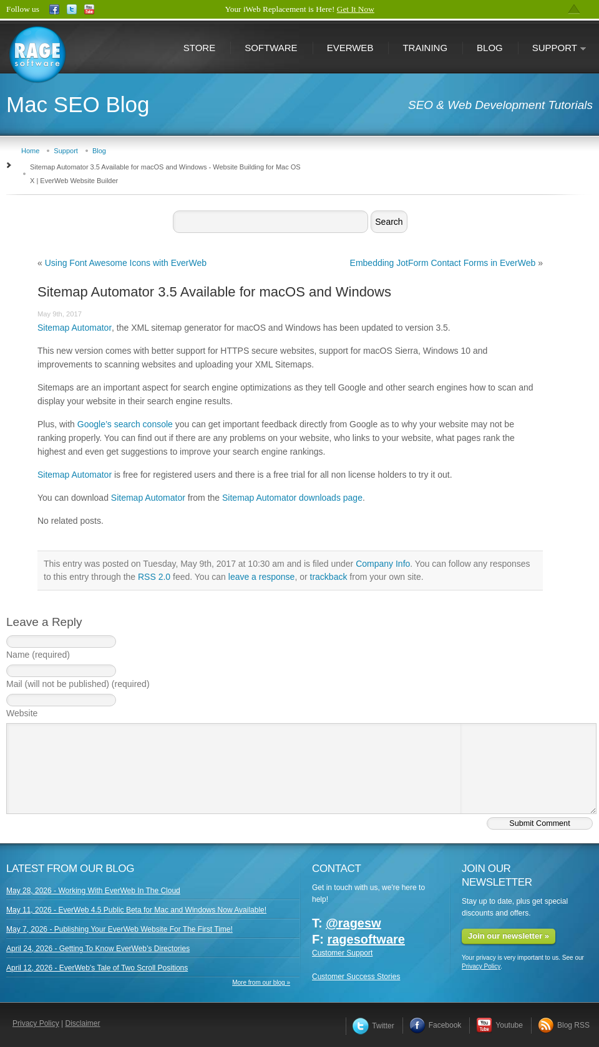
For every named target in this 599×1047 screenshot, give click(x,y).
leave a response (261, 577)
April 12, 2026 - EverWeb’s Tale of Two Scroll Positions (97, 968)
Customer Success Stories (356, 976)
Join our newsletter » (508, 935)
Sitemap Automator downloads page (292, 498)
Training (424, 47)
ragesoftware (366, 939)
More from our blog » (261, 982)
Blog (490, 47)
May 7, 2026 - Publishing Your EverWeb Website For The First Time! (119, 929)
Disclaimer (83, 1023)
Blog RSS (564, 1025)
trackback (329, 577)
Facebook (435, 1025)
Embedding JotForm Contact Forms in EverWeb (443, 263)
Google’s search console (125, 424)
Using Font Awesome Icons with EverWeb (126, 263)
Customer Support (342, 953)
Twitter (373, 1025)
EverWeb (350, 47)
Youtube (499, 1025)
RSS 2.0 (154, 577)
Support (552, 48)
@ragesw (353, 923)
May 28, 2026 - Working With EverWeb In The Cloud (93, 890)
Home (30, 150)
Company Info (383, 564)
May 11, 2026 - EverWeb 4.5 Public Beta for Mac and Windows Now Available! (136, 910)
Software (271, 47)
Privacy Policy (481, 966)
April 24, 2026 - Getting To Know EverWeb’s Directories (98, 948)
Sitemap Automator (74, 328)
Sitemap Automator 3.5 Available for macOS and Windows (214, 292)
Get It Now (355, 9)
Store (199, 47)
